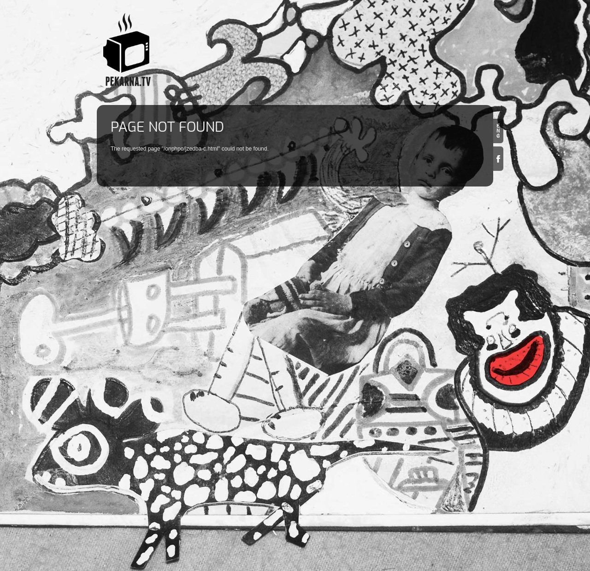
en (498, 131)
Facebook (498, 158)
